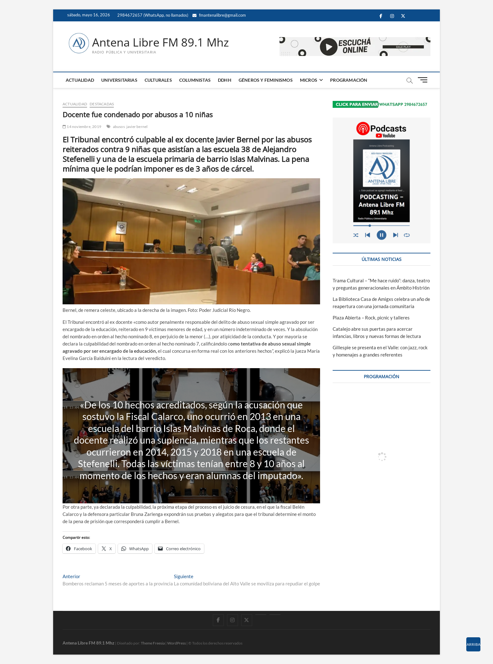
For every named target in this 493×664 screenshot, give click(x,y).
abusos (119, 126)
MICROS (308, 80)
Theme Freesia (153, 643)
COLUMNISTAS (195, 80)
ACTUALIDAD (80, 80)
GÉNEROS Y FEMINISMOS (266, 80)
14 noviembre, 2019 (82, 126)
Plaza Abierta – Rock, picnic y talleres (371, 317)
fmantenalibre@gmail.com (219, 15)
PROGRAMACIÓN (348, 80)
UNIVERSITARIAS (119, 80)
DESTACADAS (102, 104)
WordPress (176, 643)
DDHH (224, 80)
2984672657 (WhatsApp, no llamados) (152, 15)
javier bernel (137, 126)
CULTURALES (158, 80)
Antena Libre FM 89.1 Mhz (160, 42)
